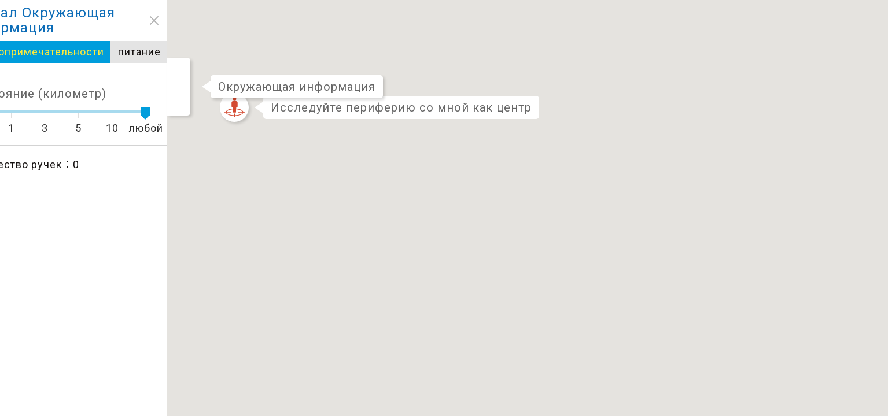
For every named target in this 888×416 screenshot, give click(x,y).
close (15, 20)
